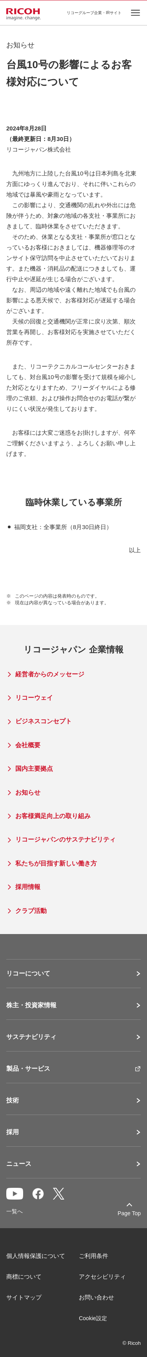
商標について (24, 1276)
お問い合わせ (96, 1297)
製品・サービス (28, 1069)
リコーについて (28, 973)
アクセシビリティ (102, 1276)
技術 (12, 1100)
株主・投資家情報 (31, 1005)
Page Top (129, 1213)
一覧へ (14, 1211)
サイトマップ (24, 1297)
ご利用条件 (93, 1255)
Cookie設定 (93, 1318)
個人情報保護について (35, 1255)
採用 (12, 1132)
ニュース (18, 1164)
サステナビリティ (31, 1037)
